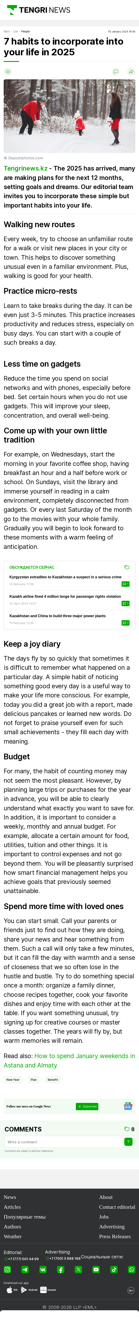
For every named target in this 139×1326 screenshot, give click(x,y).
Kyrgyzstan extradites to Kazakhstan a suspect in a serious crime (65, 577)
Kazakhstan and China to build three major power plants (57, 616)
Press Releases (115, 1236)
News (10, 1197)
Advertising (112, 1227)
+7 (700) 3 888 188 (65, 1258)
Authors (12, 1227)
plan (33, 1079)
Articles (12, 1207)
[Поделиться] (131, 71)
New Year (13, 1079)
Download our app (16, 1283)
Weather (13, 1236)
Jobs (104, 1217)
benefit (53, 1079)
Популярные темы (24, 1217)
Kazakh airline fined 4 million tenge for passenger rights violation (65, 596)
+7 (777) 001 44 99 (23, 1259)
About (106, 1197)
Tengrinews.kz (26, 168)
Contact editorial (117, 1207)
